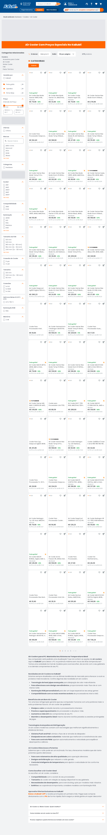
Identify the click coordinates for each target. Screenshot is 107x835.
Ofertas (6, 128)
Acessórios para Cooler (11, 59)
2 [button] (62, 651)
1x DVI (6, 286)
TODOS (33, 66)
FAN (4, 67)
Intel (6, 209)
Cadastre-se (72, 5)
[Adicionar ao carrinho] (45, 73)
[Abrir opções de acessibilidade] (91, 4)
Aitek (6, 153)
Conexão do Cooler (10, 258)
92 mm (7, 278)
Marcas (6, 137)
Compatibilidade (9, 204)
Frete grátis (10, 84)
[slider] (4, 105)
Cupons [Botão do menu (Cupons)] (39, 10)
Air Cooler (33, 17)
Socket (6, 182)
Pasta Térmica (8, 69)
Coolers (26, 17)
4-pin (6, 264)
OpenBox (9, 89)
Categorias (7, 164)
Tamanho (7, 270)
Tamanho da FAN (9, 237)
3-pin (6, 261)
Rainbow (7, 225)
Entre (70, 3)
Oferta (7, 131)
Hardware (18, 17)
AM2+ (6, 190)
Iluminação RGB (9, 308)
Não (6, 223)
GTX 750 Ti (8, 302)
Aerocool (7, 148)
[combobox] (47, 4)
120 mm (7, 240)
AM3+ (6, 195)
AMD (6, 207)
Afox (6, 151)
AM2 (6, 187)
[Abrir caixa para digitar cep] (26, 4)
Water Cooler (7, 64)
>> (75, 651)
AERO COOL (8, 146)
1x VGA (6, 291)
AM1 (5, 185)
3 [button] (65, 651)
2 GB (6, 320)
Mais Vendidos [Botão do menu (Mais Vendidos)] (52, 10)
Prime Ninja (10, 93)
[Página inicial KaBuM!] (10, 6)
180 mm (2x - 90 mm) (12, 245)
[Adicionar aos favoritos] (41, 73)
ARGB (6, 218)
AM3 (6, 192)
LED (5, 220)
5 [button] (70, 651)
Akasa (6, 156)
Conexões (7, 283)
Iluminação (7, 215)
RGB (6, 228)
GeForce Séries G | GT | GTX (11, 298)
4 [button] (68, 651)
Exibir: (64, 54)
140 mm (7, 242)
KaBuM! (7, 78)
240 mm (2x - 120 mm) (13, 249)
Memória (6, 317)
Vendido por (8, 75)
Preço (5, 99)
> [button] (73, 651)
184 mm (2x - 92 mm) (12, 247)
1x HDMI (7, 289)
